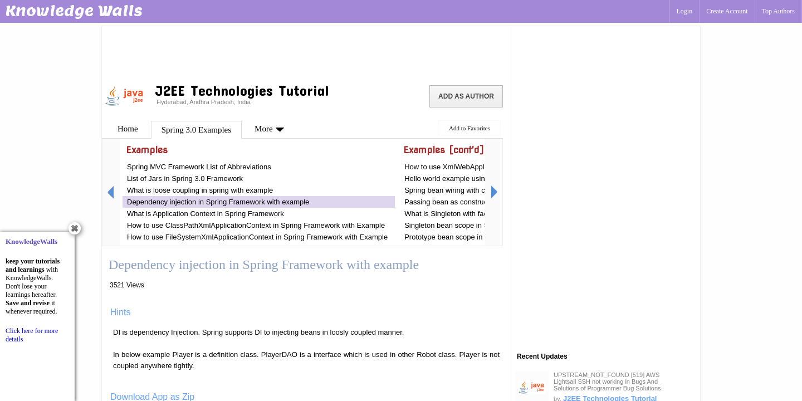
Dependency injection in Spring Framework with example (218, 202)
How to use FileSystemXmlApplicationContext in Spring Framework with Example (257, 237)
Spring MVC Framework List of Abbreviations (199, 167)
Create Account (726, 11)
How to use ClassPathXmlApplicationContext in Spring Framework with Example (256, 225)
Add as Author (466, 96)
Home (128, 128)
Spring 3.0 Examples (196, 129)
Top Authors (778, 11)
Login (685, 11)
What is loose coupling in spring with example (200, 190)
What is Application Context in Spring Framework (205, 213)
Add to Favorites (469, 128)
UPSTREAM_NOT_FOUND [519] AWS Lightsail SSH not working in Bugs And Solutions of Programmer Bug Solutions (607, 381)
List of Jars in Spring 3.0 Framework (185, 178)
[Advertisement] (306, 53)
